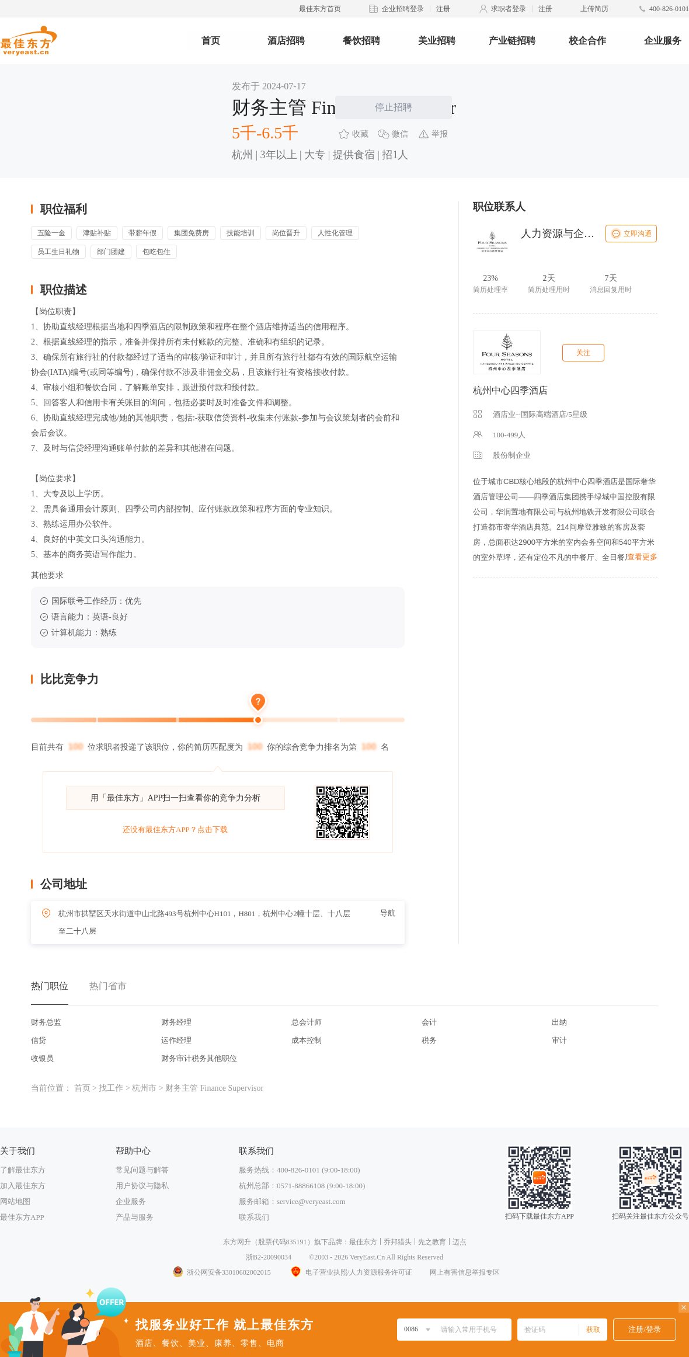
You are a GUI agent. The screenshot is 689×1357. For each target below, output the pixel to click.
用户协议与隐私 (142, 1185)
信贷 (38, 1040)
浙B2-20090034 (268, 1257)
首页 (210, 41)
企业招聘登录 (403, 9)
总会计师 (306, 1022)
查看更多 (642, 556)
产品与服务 (135, 1217)
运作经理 (176, 1040)
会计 (429, 1022)
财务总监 (46, 1022)
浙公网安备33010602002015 (221, 1272)
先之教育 (432, 1242)
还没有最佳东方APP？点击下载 (175, 829)
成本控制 (306, 1040)
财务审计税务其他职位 (199, 1058)
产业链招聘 (512, 41)
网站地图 (15, 1201)
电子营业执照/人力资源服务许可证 (350, 1272)
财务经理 (176, 1022)
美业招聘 (436, 41)
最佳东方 (363, 1242)
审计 (559, 1040)
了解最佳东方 (23, 1169)
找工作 (111, 1088)
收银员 (42, 1058)
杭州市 (144, 1088)
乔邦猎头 (398, 1242)
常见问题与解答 (142, 1169)
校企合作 (587, 41)
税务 (429, 1040)
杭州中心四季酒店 (510, 390)
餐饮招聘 (361, 41)
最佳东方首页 (320, 9)
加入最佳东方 (23, 1185)
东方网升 (237, 1242)
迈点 (460, 1242)
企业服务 (662, 41)
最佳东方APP (22, 1217)
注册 (443, 9)
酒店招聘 (286, 41)
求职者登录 (508, 9)
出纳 (559, 1022)
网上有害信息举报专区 (465, 1272)
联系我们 (254, 1217)
